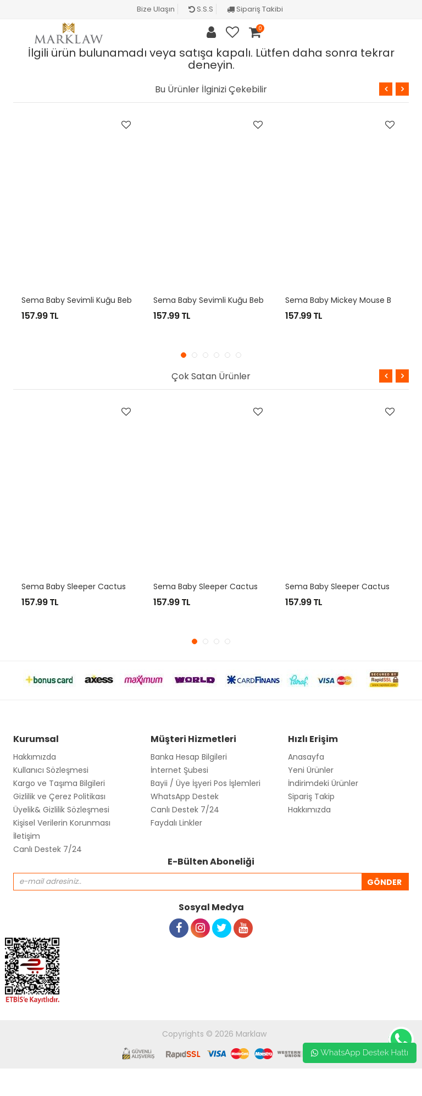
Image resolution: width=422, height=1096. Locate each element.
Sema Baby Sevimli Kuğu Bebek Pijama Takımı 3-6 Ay (122, 300)
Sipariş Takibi (255, 9)
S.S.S (200, 9)
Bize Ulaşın (156, 9)
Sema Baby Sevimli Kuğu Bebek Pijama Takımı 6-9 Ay (254, 300)
